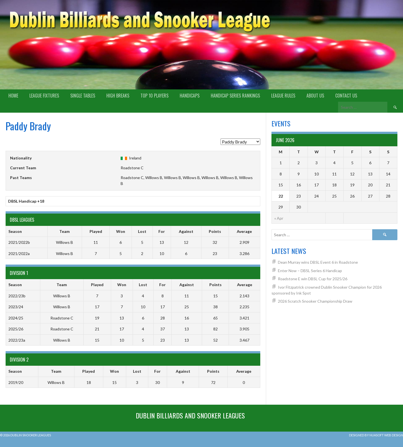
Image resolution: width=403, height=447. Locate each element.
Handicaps (190, 95)
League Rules (283, 95)
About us (315, 95)
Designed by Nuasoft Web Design (376, 435)
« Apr (278, 218)
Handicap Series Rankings (235, 95)
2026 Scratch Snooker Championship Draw (315, 301)
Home (13, 95)
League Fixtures (44, 95)
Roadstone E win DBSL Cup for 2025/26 (312, 278)
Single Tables (82, 95)
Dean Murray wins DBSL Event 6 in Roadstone (318, 262)
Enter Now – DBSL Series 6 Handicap (310, 270)
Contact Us (346, 95)
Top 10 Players (154, 95)
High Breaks (117, 95)
